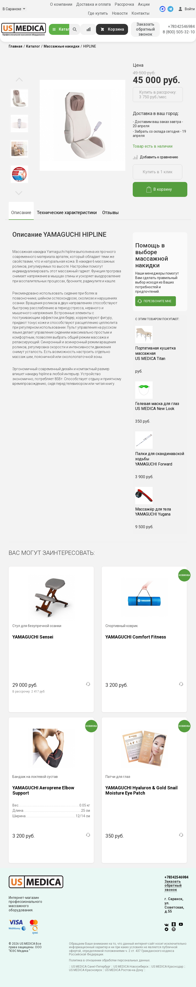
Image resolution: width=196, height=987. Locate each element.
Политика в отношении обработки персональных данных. (109, 960)
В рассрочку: (28, 691)
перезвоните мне (154, 301)
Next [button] (18, 192)
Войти (186, 9)
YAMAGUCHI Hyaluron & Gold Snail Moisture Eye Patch (141, 790)
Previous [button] (19, 79)
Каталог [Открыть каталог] (63, 29)
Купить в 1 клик (157, 172)
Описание (21, 212)
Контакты (140, 13)
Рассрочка (124, 4)
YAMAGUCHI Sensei (32, 636)
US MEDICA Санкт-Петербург (90, 966)
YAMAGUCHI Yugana (160, 512)
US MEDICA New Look (160, 406)
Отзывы (110, 212)
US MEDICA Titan (160, 353)
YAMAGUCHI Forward (160, 458)
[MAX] (162, 9)
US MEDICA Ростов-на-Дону (124, 970)
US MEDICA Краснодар (167, 966)
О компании (61, 4)
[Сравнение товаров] (88, 29)
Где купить (98, 13)
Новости (120, 13)
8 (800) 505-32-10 (179, 32)
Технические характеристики (67, 212)
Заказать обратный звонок (145, 29)
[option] (19, 98)
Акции (144, 4)
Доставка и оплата (93, 4)
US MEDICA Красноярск (85, 970)
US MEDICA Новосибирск (130, 966)
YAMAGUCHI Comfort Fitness (135, 636)
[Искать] (74, 29)
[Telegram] (170, 9)
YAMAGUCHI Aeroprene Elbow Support (43, 790)
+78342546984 (181, 26)
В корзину (159, 189)
